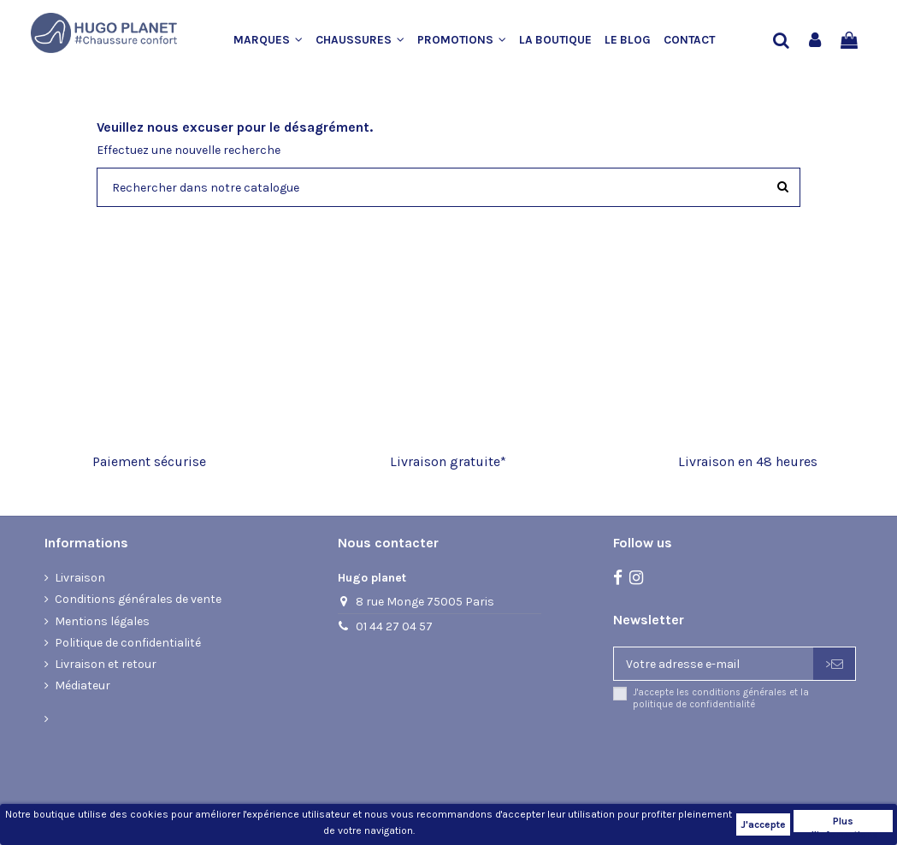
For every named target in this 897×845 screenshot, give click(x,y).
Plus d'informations (843, 823)
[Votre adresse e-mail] (713, 663)
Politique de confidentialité (128, 642)
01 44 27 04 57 (394, 626)
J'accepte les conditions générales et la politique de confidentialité (721, 698)
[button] (274, 40)
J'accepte (763, 824)
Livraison (80, 577)
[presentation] (756, 755)
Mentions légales (102, 621)
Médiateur (82, 685)
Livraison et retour (105, 664)
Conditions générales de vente (138, 599)
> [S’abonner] (834, 664)
